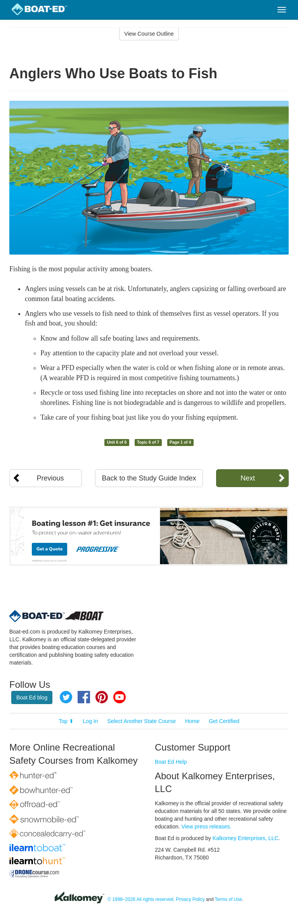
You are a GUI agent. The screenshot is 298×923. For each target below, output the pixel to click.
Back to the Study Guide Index (149, 478)
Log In (90, 721)
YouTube (119, 697)
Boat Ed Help (171, 762)
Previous (50, 478)
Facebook (84, 697)
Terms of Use (228, 899)
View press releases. (207, 826)
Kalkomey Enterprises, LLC (246, 838)
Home (192, 721)
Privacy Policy (190, 899)
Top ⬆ (66, 721)
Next (248, 478)
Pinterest (101, 697)
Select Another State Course (141, 721)
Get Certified (224, 721)
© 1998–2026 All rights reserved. (141, 899)
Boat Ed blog (31, 697)
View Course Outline (148, 34)
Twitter (66, 697)
